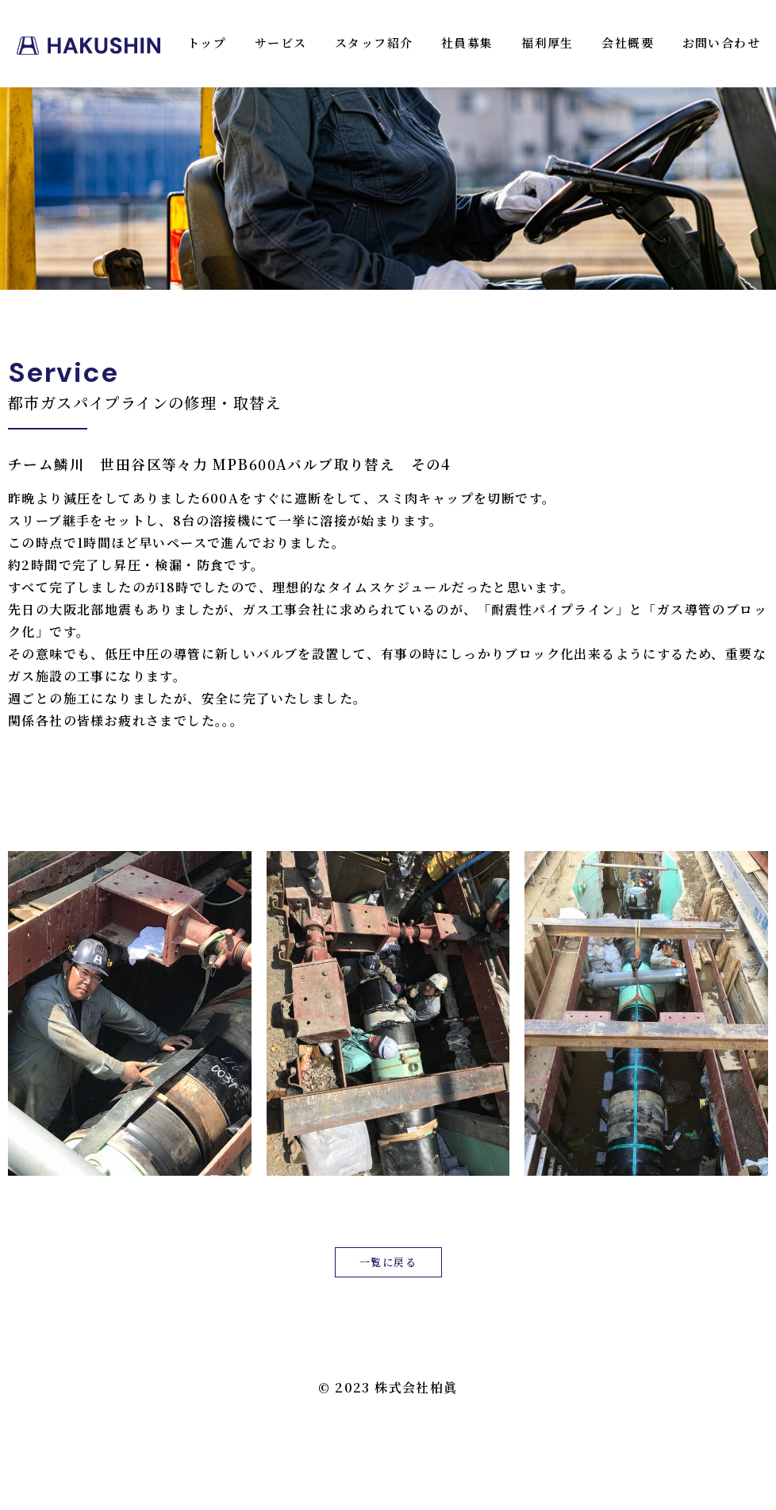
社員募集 (467, 42)
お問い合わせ (721, 42)
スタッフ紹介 (374, 42)
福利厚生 (547, 42)
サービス (281, 42)
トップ (206, 42)
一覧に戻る (388, 1261)
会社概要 (627, 42)
